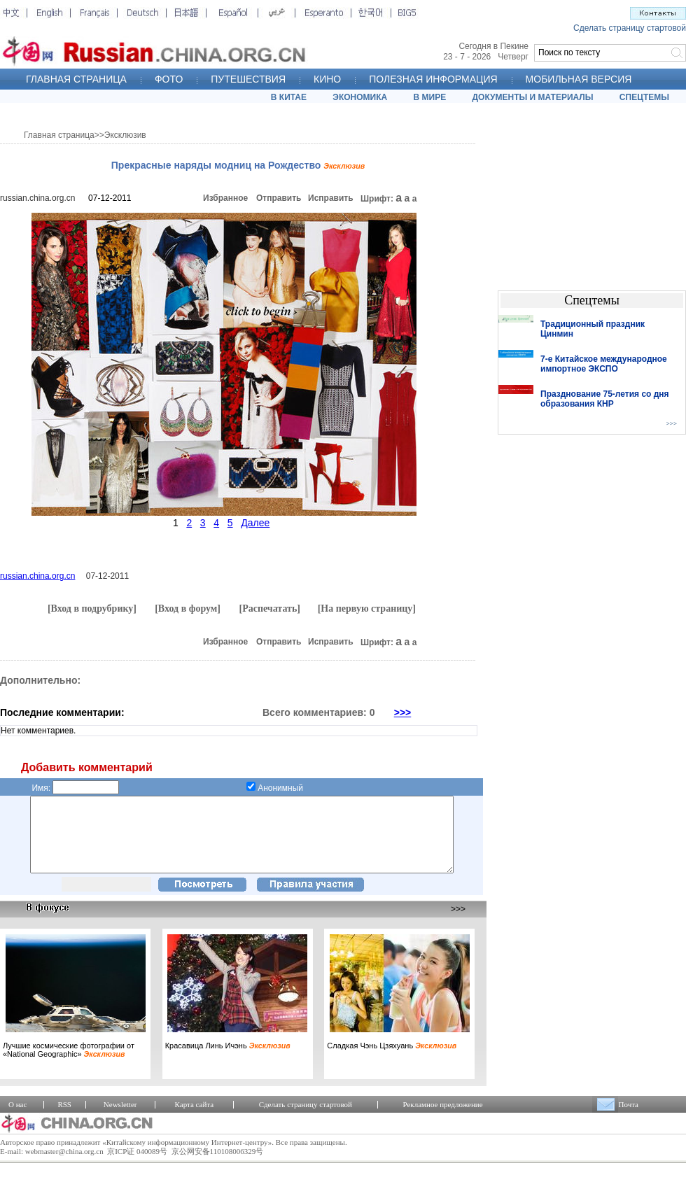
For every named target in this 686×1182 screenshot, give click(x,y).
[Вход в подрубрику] (92, 608)
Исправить (331, 198)
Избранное (225, 198)
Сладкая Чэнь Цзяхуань (391, 1060)
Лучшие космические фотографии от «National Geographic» (68, 1064)
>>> (403, 712)
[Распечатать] (269, 608)
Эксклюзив (125, 135)
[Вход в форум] (187, 608)
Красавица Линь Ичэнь (227, 1060)
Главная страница (59, 135)
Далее (255, 522)
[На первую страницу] (367, 608)
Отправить (278, 198)
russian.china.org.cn (37, 198)
